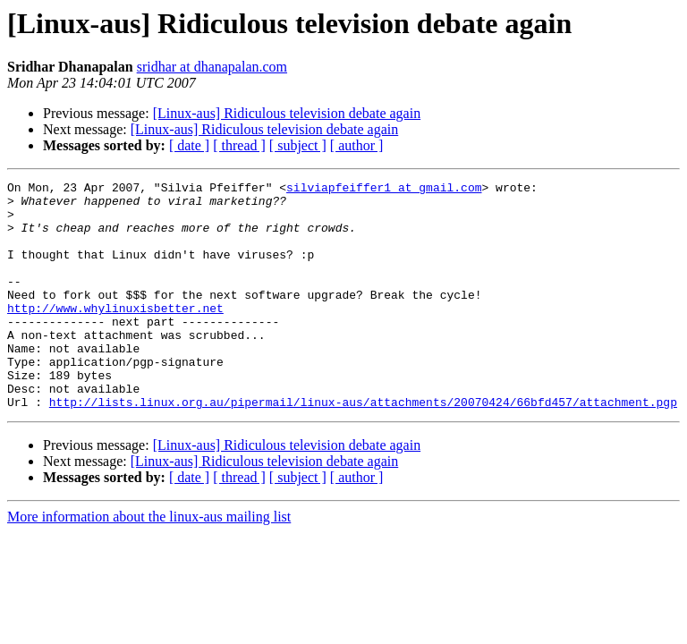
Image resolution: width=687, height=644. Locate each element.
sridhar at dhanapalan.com (212, 66)
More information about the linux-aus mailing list (149, 562)
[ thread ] (239, 145)
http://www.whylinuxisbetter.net (115, 334)
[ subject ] (298, 145)
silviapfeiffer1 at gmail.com (383, 190)
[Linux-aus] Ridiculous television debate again (286, 113)
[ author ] (357, 145)
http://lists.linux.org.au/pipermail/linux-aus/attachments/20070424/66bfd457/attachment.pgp (363, 447)
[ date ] (189, 145)
